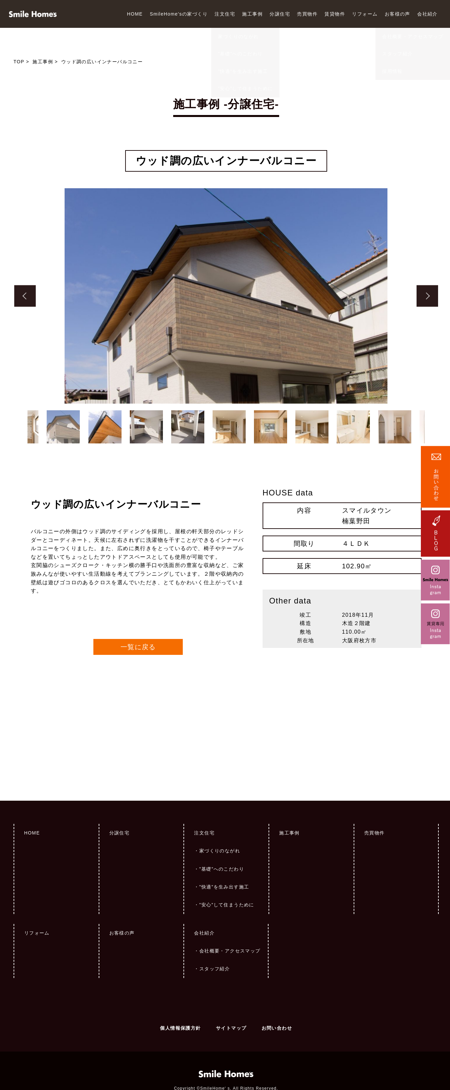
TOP (19, 61)
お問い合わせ (277, 995)
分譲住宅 (280, 14)
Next (427, 296)
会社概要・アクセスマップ (230, 917)
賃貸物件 (335, 14)
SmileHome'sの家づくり (178, 14)
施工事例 (252, 14)
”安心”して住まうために (226, 871)
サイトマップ (231, 995)
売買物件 (307, 14)
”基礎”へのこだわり (221, 835)
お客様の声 (397, 14)
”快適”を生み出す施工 (224, 853)
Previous (25, 296)
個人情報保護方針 (180, 995)
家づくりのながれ (219, 817)
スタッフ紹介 (214, 935)
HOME (135, 14)
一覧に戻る (138, 613)
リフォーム (364, 14)
